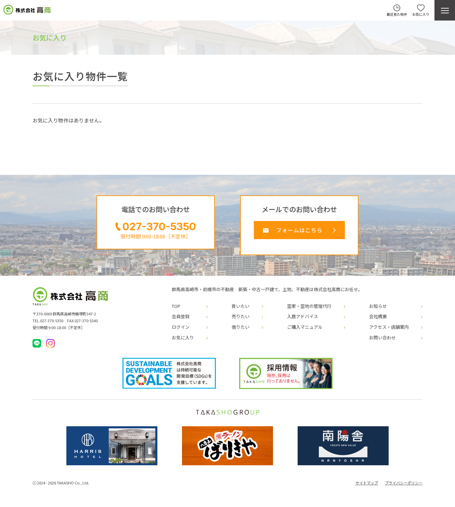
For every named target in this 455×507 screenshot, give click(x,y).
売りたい (240, 319)
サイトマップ (366, 486)
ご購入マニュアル (305, 330)
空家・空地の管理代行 (309, 309)
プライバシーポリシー (403, 486)
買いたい (240, 309)
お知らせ (378, 309)
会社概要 (378, 319)
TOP (176, 309)
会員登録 (181, 319)
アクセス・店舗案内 (389, 330)
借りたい (240, 330)
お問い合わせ (382, 340)
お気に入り (183, 340)
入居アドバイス (302, 319)
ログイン (181, 330)
